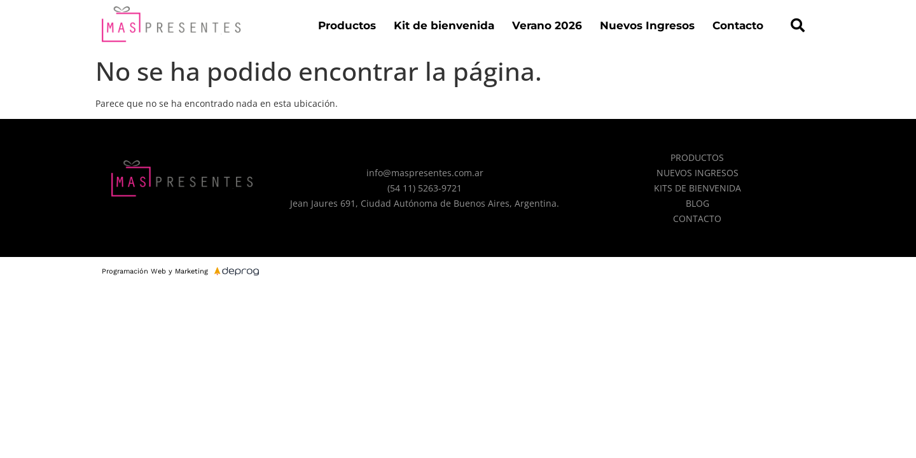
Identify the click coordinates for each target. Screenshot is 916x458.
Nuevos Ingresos (647, 25)
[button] (797, 25)
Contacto (737, 25)
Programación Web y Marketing (155, 271)
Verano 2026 (547, 25)
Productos (347, 25)
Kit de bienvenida (444, 25)
